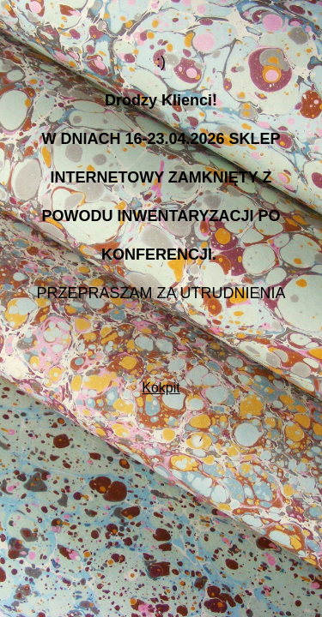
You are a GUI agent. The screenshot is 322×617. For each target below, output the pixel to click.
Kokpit (160, 387)
